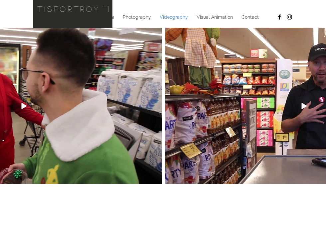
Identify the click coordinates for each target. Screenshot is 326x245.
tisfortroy (69, 8)
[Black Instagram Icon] (289, 17)
